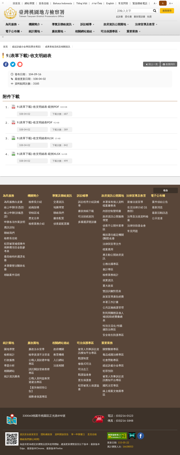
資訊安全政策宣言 (29, 434)
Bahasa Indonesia (62, 3)
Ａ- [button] (155, 3)
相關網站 (9, 370)
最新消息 (157, 207)
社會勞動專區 (110, 360)
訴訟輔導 (86, 24)
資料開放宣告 (62, 434)
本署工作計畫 (110, 302)
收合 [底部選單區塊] (165, 190)
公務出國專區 (110, 263)
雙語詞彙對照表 (112, 291)
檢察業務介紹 (36, 223)
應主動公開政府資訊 (113, 256)
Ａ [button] (163, 3)
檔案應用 (108, 249)
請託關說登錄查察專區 (39, 370)
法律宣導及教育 (145, 24)
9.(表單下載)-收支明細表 (28, 55)
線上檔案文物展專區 (113, 392)
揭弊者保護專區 (38, 396)
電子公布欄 (12, 31)
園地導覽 (9, 349)
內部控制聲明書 (112, 210)
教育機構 (58, 354)
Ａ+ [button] (171, 3)
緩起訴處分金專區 (113, 365)
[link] (5, 65)
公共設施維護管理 (113, 307)
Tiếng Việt (81, 3)
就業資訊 (108, 280)
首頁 (5, 46)
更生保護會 (84, 380)
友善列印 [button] (170, 64)
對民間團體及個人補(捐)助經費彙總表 (113, 316)
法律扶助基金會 (136, 225)
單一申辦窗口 (78, 434)
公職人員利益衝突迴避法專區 (39, 380)
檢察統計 (9, 354)
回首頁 (16, 3)
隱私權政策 (46, 434)
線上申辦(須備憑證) (13, 214)
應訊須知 (9, 227)
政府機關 (58, 349)
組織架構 (34, 207)
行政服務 (9, 360)
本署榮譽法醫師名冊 (14, 267)
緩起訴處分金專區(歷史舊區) (26, 46)
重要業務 (132, 31)
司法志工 (83, 369)
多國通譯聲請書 (87, 221)
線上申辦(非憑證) (14, 207)
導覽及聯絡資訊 (62, 24)
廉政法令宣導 (36, 349)
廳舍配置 (58, 218)
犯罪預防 (108, 370)
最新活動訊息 (160, 212)
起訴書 (119, 16)
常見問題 (132, 231)
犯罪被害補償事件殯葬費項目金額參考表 (14, 247)
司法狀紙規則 (86, 216)
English (110, 3)
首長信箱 (44, 3)
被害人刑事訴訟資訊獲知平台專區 (88, 350)
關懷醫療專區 (110, 349)
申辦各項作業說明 (14, 221)
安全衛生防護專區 (113, 334)
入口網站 (58, 360)
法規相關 (58, 365)
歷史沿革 (34, 218)
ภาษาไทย (97, 3)
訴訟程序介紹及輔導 (88, 203)
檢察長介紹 (35, 201)
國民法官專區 (110, 385)
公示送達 (157, 218)
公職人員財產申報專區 (39, 361)
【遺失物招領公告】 (38, 389)
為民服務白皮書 (13, 201)
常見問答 (123, 3)
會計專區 (108, 269)
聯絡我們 (9, 232)
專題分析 (9, 365)
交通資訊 (58, 201)
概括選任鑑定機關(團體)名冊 (113, 236)
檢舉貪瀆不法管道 (39, 354)
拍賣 (149, 16)
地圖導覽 (58, 207)
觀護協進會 (84, 374)
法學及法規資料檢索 (137, 218)
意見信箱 (92, 434)
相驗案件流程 (12, 274)
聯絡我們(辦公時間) (29, 439)
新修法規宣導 (135, 201)
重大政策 (108, 285)
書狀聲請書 (139, 16)
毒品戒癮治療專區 (113, 354)
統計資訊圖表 (12, 376)
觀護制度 (83, 358)
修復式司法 (84, 363)
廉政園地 (57, 31)
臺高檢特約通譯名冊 (14, 258)
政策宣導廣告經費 (113, 296)
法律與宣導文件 (112, 243)
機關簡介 (34, 24)
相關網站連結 (83, 31)
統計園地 (34, 31)
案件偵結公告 (160, 201)
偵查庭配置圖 (61, 223)
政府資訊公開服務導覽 (113, 218)
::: (3, 2)
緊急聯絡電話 (140, 3)
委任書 (128, 16)
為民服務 (11, 24)
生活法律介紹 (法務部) (137, 209)
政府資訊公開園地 (115, 24)
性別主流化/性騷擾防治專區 (112, 327)
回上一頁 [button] (153, 64)
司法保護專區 (109, 31)
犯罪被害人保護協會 (88, 387)
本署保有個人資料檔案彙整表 (113, 203)
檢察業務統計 (110, 274)
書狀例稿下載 (86, 210)
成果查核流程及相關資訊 (57, 46)
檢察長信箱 (10, 238)
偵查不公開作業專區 (113, 227)
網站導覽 (29, 3)
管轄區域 (34, 212)
